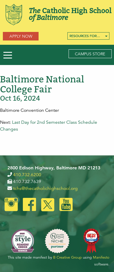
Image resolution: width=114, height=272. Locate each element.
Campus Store (90, 53)
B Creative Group (67, 257)
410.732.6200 (27, 175)
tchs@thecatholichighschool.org (45, 188)
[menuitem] (88, 36)
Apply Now (20, 36)
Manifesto (101, 257)
